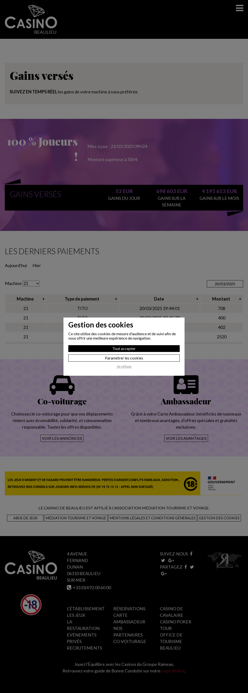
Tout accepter (124, 348)
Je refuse (124, 366)
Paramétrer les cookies (124, 358)
